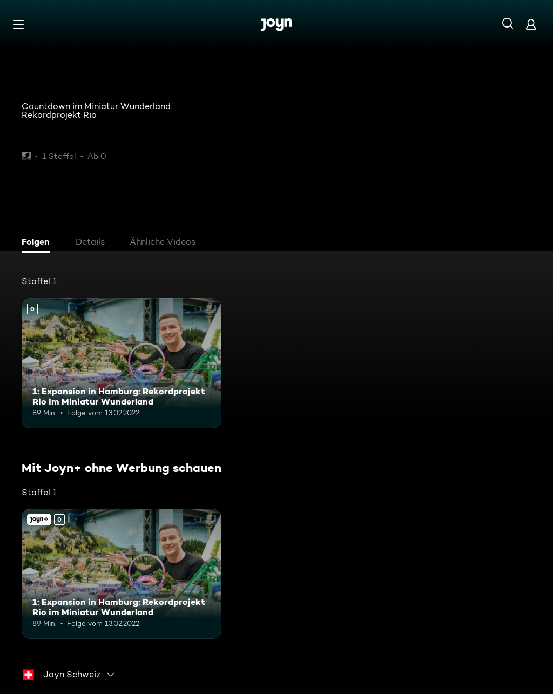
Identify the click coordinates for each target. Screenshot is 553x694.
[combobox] (69, 674)
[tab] (38, 243)
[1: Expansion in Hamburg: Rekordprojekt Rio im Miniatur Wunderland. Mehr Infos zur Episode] (121, 363)
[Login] (530, 24)
